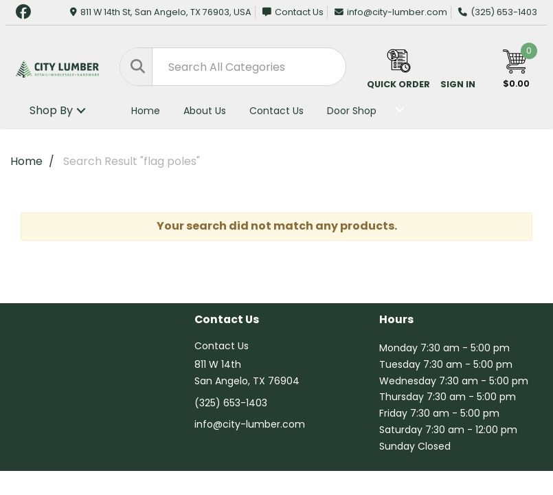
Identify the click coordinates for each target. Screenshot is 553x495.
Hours (396, 320)
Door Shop (351, 111)
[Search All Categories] (233, 66)
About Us (204, 111)
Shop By (51, 110)
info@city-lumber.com (391, 12)
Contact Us (293, 12)
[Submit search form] (136, 66)
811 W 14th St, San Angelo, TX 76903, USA (160, 12)
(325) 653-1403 (497, 12)
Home (145, 111)
